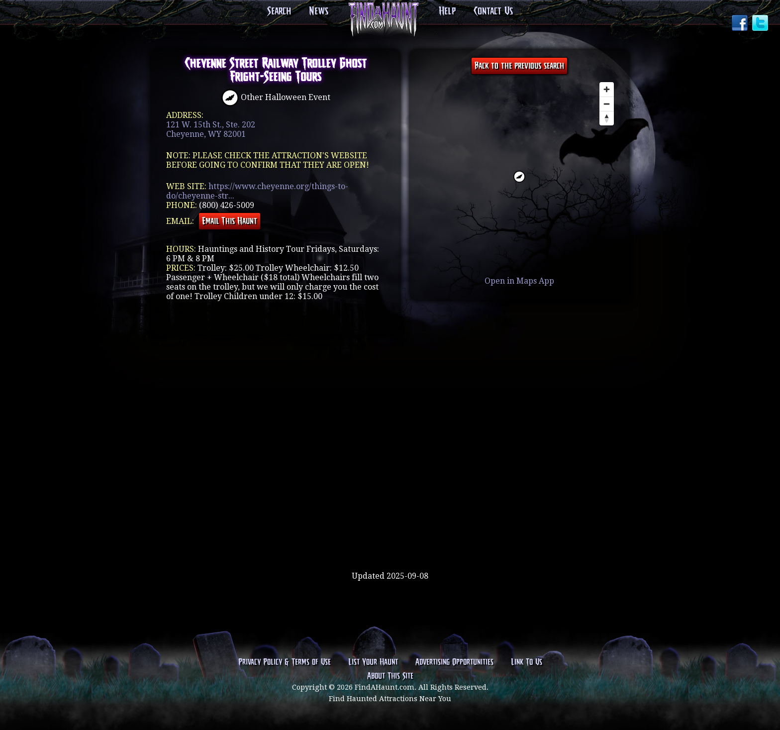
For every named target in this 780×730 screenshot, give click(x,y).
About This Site (390, 676)
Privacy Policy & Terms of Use (284, 662)
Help (447, 11)
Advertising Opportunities (454, 662)
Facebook (741, 24)
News (318, 11)
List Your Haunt (373, 662)
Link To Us (526, 662)
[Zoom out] (606, 104)
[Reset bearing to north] (606, 118)
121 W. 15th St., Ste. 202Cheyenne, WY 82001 (210, 129)
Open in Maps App (519, 281)
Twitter (761, 24)
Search (279, 11)
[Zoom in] (606, 89)
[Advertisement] (390, 539)
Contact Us (493, 11)
